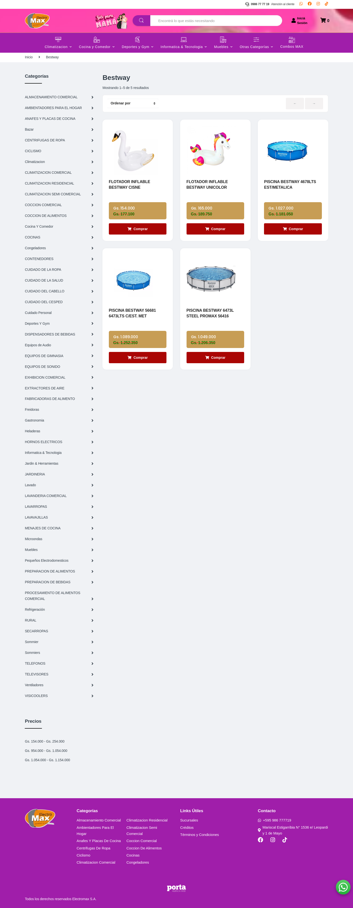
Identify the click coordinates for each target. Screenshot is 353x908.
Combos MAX (291, 47)
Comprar (137, 229)
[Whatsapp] (301, 4)
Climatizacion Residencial (146, 820)
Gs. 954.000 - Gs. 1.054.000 (46, 751)
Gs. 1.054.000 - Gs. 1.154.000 (47, 760)
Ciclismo (83, 855)
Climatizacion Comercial (96, 862)
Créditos (187, 827)
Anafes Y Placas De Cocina (99, 841)
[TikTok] (326, 4)
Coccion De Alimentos (144, 848)
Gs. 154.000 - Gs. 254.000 (44, 741)
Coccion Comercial (141, 841)
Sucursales (189, 820)
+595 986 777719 (274, 820)
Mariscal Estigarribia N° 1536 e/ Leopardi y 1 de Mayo (293, 830)
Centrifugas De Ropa (93, 848)
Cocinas (132, 855)
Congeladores (137, 862)
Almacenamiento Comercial (99, 820)
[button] (343, 887)
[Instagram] (318, 4)
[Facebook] (310, 4)
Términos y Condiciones (199, 835)
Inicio (29, 57)
